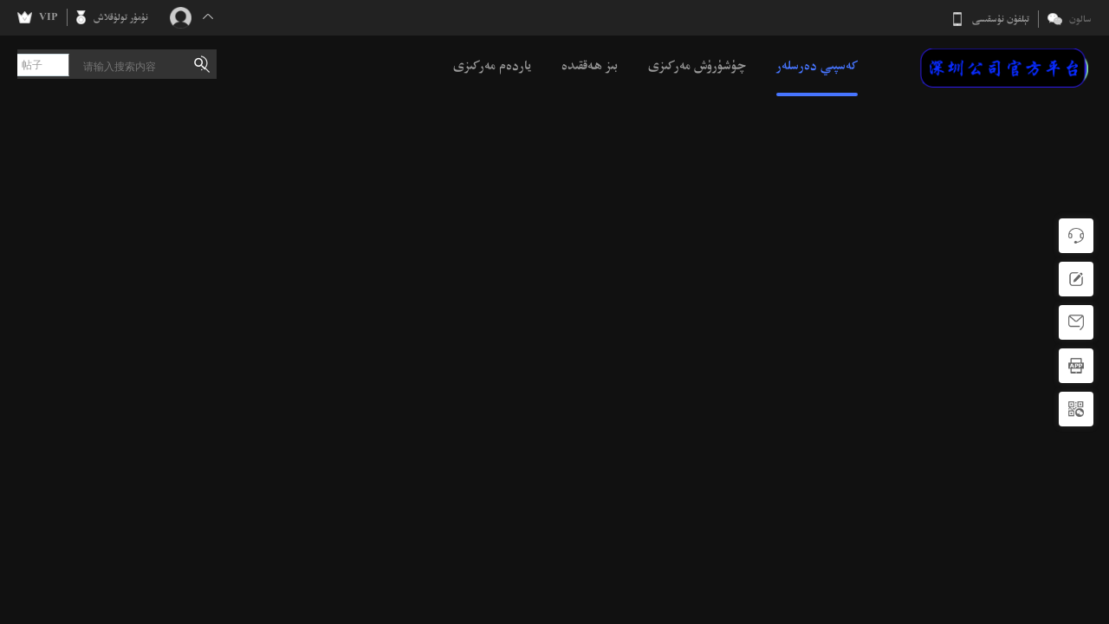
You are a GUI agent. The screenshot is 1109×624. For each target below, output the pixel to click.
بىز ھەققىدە (589, 65)
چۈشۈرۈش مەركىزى (697, 65)
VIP (48, 17)
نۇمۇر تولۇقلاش (121, 17)
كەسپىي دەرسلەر (817, 65)
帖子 (32, 65)
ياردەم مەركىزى (492, 65)
